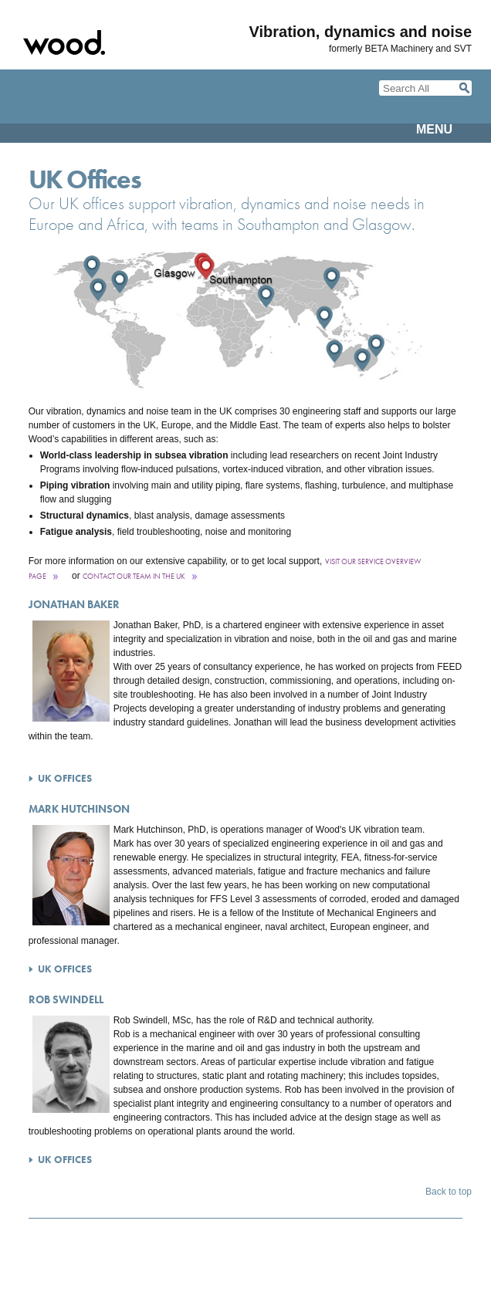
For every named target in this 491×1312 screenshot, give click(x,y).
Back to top (448, 1191)
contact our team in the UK (134, 576)
